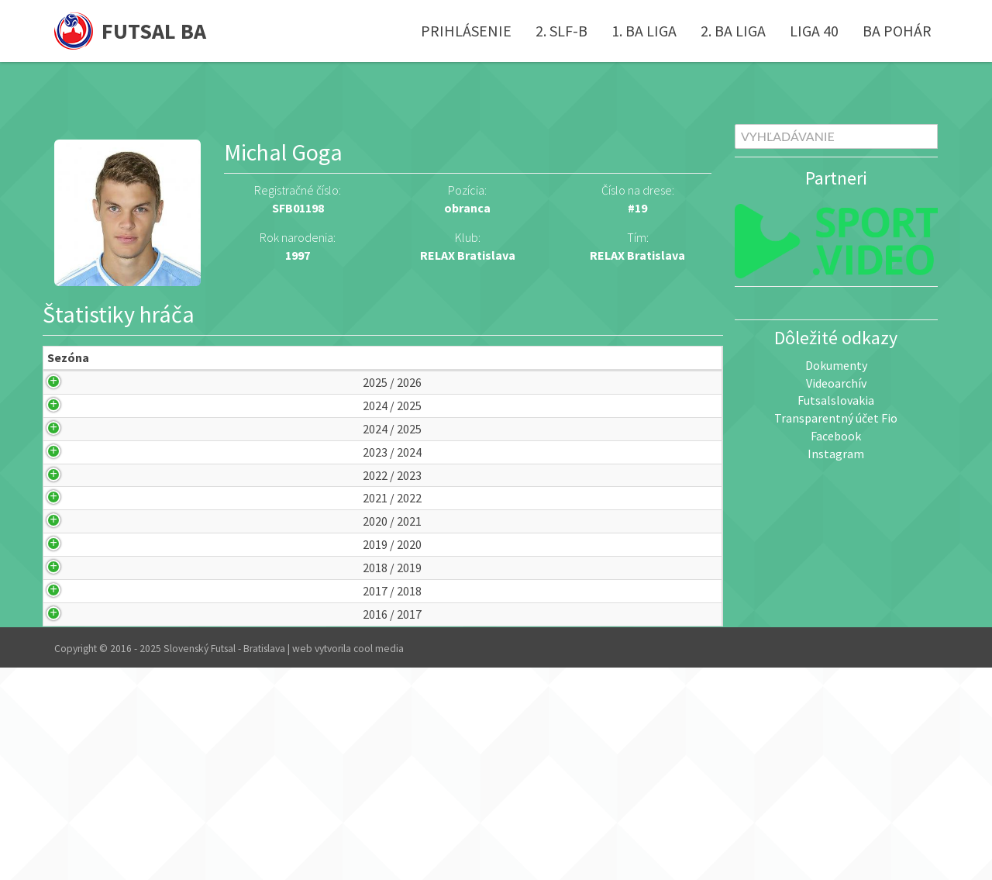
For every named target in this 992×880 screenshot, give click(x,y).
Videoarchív (836, 383)
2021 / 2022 (75, 613)
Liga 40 (814, 30)
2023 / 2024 (75, 531)
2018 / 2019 (75, 736)
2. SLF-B (561, 30)
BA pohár (897, 30)
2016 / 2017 (75, 817)
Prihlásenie (466, 30)
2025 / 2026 (75, 409)
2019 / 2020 (75, 695)
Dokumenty (836, 365)
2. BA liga (733, 30)
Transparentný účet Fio (835, 418)
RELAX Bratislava (637, 255)
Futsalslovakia (835, 400)
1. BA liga (644, 30)
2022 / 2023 (75, 572)
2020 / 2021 (75, 654)
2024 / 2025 (75, 450)
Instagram (836, 453)
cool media (378, 861)
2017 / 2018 (75, 776)
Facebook (836, 435)
